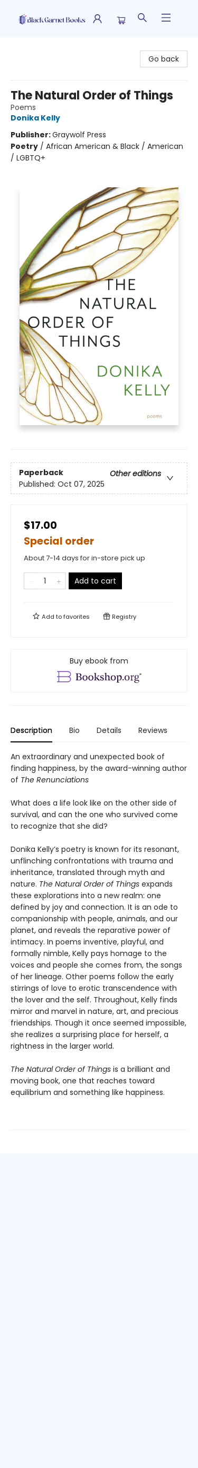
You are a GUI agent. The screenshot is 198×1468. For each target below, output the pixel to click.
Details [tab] (109, 730)
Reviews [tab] (152, 730)
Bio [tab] (74, 730)
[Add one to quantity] (58, 581)
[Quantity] (44, 580)
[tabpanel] (99, 940)
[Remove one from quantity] (30, 581)
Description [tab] (31, 730)
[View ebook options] (99, 671)
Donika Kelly (37, 118)
